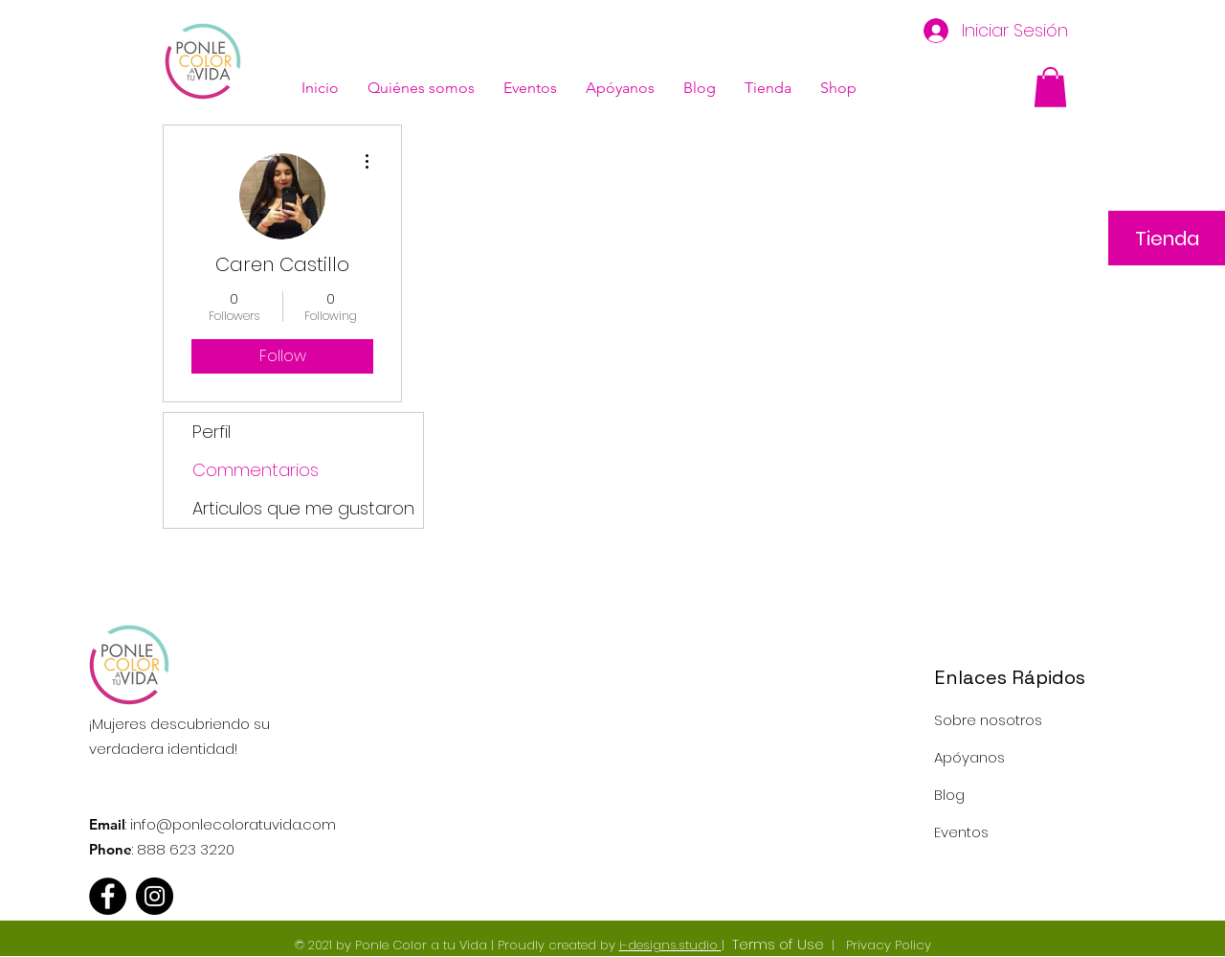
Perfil (211, 432)
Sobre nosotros (988, 720)
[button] (1050, 87)
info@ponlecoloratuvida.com (233, 824)
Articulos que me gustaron (303, 508)
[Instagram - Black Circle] (154, 896)
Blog (949, 795)
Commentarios (255, 470)
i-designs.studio (670, 945)
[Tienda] (1166, 238)
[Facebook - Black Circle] (107, 896)
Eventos (961, 832)
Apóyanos (969, 757)
